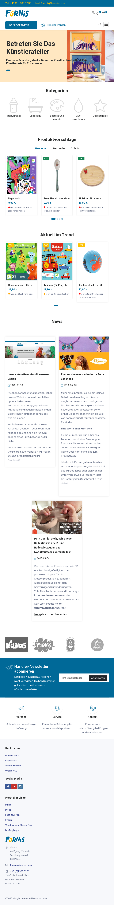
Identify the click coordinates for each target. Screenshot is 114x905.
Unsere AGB (11, 770)
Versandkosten (13, 765)
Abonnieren (98, 678)
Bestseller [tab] (59, 148)
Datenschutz (12, 755)
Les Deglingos (12, 830)
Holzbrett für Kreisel (90, 198)
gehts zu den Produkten (50, 614)
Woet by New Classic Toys (18, 825)
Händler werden (56, 25)
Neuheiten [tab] (41, 148)
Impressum (11, 760)
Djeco (8, 809)
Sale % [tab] (75, 148)
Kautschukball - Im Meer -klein (95, 285)
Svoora (8, 819)
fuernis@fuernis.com (53, 3)
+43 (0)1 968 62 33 (20, 3)
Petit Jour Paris (12, 814)
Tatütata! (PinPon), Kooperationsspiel (64, 285)
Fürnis (8, 804)
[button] (53, 219)
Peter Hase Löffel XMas (57, 198)
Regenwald (14, 198)
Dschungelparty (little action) (24, 285)
